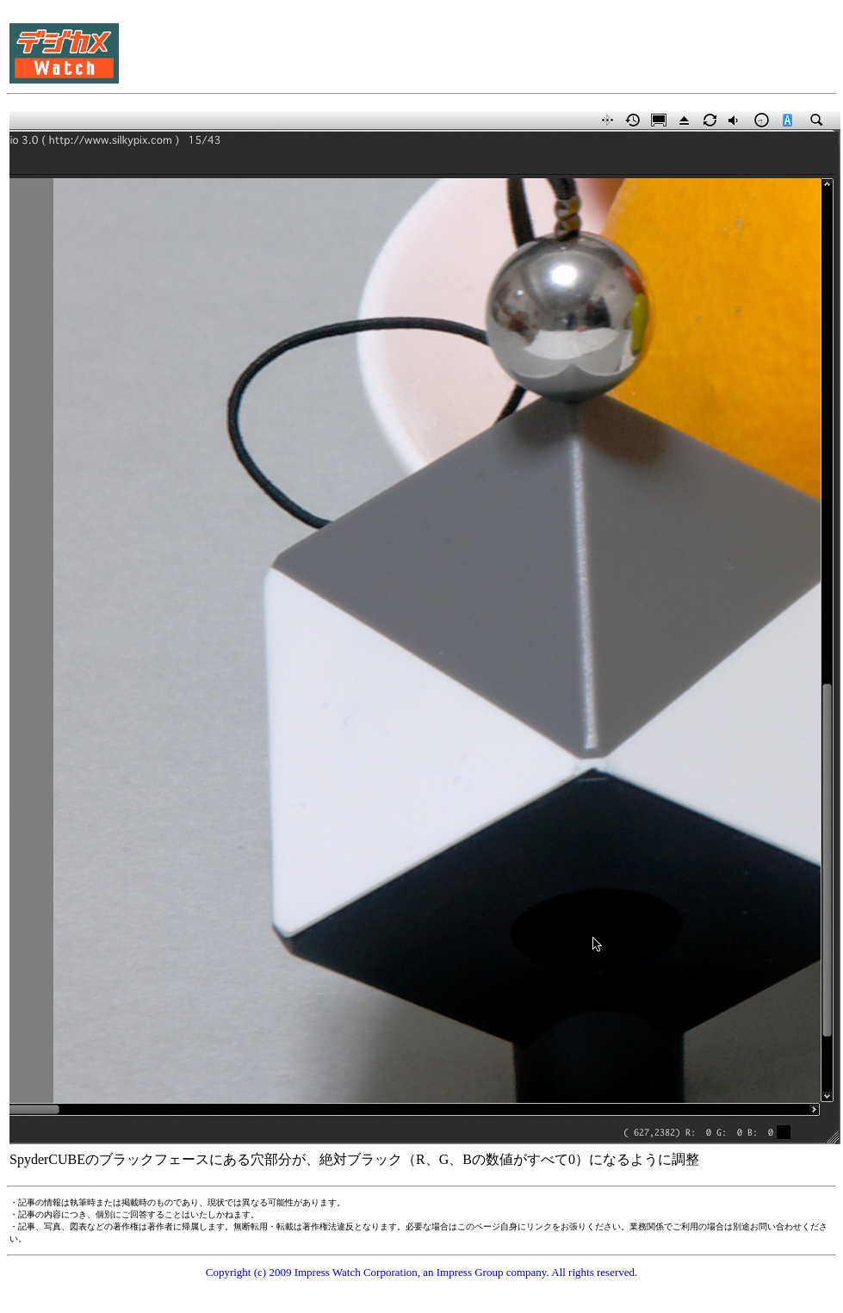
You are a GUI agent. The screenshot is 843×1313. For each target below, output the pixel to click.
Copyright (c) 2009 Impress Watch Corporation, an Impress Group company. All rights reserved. (422, 1272)
